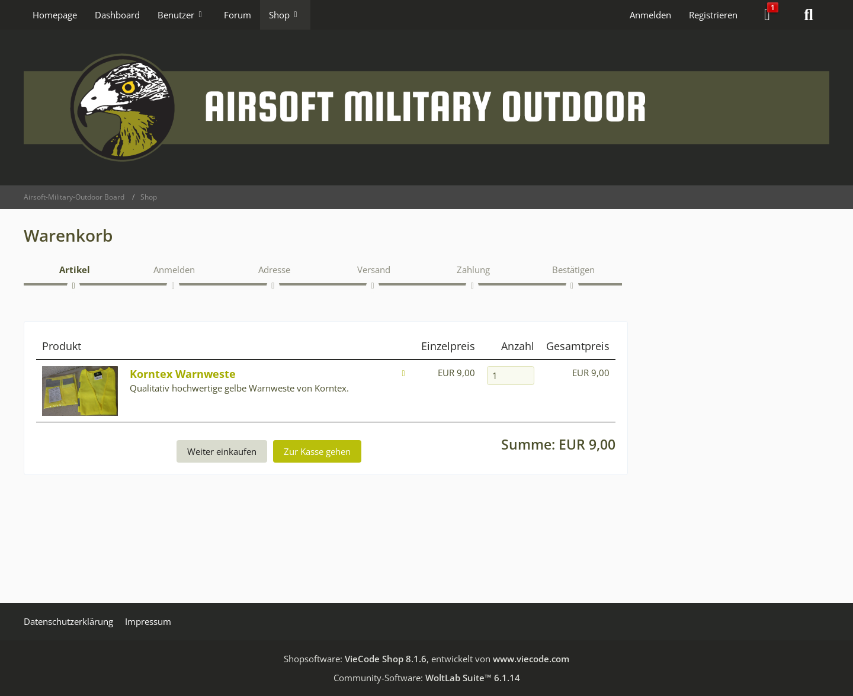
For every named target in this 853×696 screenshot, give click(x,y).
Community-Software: (426, 678)
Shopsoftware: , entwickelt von (426, 659)
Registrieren (713, 15)
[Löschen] (403, 372)
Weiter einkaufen (221, 451)
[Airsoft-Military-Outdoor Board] (426, 107)
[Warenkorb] (767, 15)
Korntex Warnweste (183, 374)
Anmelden (650, 15)
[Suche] (808, 15)
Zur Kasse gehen (317, 451)
